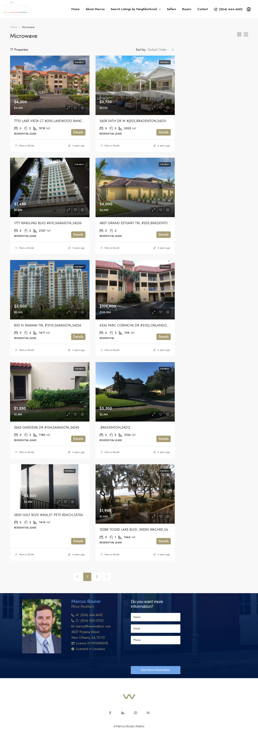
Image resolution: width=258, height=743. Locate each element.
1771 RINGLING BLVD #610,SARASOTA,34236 (48, 223)
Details (78, 132)
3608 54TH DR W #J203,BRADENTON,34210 (133, 121)
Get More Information (155, 670)
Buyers (186, 9)
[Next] (107, 577)
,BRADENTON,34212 (115, 427)
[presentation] (161, 655)
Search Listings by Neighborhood (134, 9)
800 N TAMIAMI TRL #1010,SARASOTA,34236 (47, 325)
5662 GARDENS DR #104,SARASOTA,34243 (46, 427)
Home (75, 9)
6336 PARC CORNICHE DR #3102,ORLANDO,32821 (138, 325)
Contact (202, 9)
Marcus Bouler (26, 145)
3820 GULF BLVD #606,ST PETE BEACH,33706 (48, 515)
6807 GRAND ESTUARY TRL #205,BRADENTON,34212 (140, 223)
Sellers (171, 9)
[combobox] (160, 50)
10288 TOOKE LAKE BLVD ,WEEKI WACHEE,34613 (136, 529)
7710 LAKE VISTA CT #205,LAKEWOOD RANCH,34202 (54, 121)
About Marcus (95, 9)
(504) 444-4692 (228, 9)
